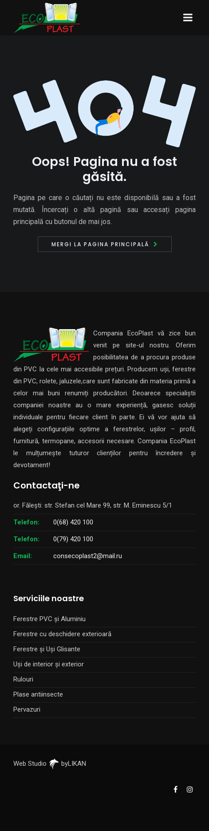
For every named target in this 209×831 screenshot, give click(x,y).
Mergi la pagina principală (100, 244)
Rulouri (23, 679)
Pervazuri (26, 709)
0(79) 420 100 (73, 539)
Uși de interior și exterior (48, 664)
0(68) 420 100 (73, 522)
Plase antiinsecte (38, 694)
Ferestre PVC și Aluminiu (49, 619)
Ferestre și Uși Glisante (46, 649)
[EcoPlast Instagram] (189, 789)
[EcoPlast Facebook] (175, 789)
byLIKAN (67, 764)
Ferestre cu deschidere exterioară (62, 634)
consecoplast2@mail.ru (87, 556)
